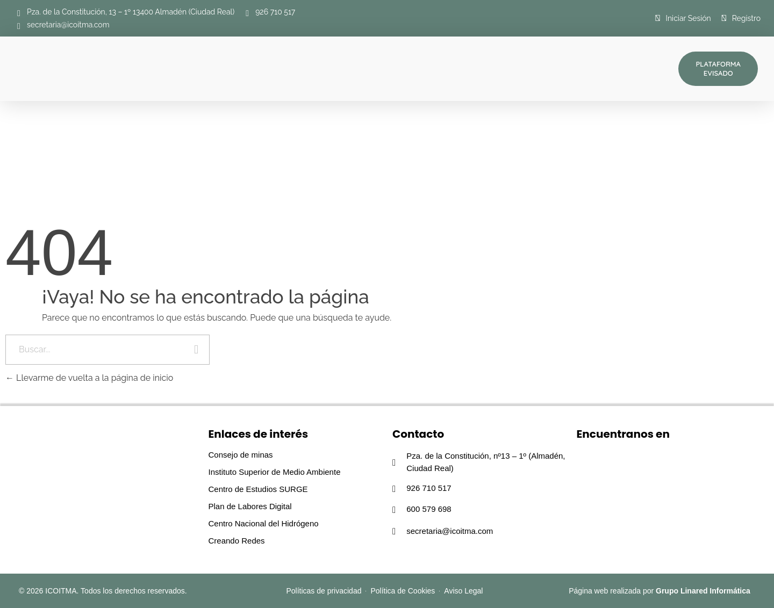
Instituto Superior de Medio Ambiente (275, 471)
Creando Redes (237, 540)
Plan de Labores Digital (250, 506)
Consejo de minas (241, 454)
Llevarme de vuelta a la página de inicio (89, 378)
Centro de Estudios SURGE (258, 489)
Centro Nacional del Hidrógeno (264, 523)
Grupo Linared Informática (703, 591)
